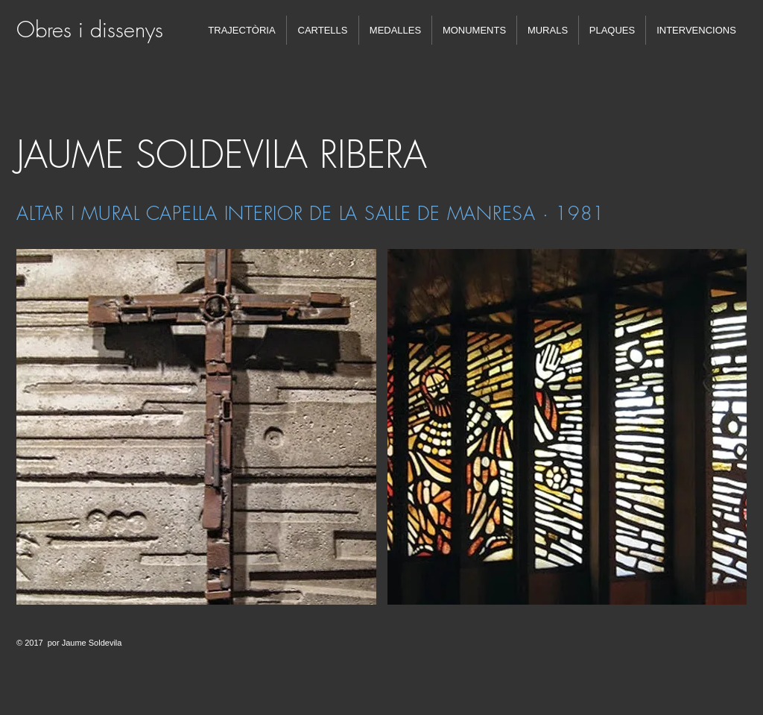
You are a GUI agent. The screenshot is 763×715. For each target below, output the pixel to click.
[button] (196, 427)
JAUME (70, 154)
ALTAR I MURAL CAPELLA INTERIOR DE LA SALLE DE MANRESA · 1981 (310, 213)
